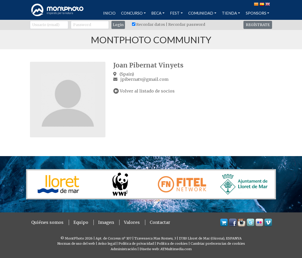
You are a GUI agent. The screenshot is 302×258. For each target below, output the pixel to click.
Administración (124, 249)
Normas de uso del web (76, 243)
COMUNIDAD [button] (200, 13)
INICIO (109, 13)
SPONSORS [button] (256, 13)
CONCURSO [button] (132, 13)
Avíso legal (107, 243)
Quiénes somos (47, 222)
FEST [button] (175, 13)
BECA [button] (156, 13)
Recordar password (186, 24)
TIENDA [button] (229, 13)
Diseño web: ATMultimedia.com (166, 249)
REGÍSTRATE (258, 24)
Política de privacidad (136, 243)
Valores (132, 222)
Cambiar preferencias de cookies (218, 243)
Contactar (160, 222)
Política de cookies (172, 243)
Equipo (80, 222)
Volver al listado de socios (144, 91)
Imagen (106, 222)
